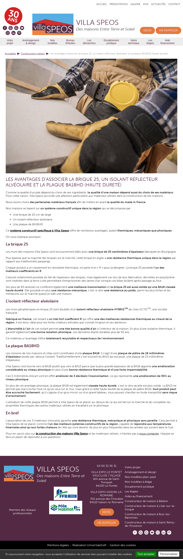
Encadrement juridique (111, 42)
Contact (174, 4)
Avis (146, 4)
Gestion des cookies (123, 545)
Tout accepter (146, 554)
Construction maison (33, 53)
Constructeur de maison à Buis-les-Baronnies (148, 515)
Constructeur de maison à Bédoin (146, 501)
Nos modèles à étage (138, 481)
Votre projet (10, 42)
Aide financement (167, 42)
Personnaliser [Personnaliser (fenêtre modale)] (169, 554)
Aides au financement (138, 496)
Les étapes (150, 42)
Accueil (102, 4)
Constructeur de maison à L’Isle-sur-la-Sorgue (150, 507)
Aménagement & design (30, 42)
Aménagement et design (140, 472)
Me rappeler (168, 30)
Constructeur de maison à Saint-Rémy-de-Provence (150, 524)
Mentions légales (58, 545)
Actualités (158, 4)
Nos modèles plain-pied (140, 477)
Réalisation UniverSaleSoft (89, 545)
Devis (147, 30)
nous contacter (149, 433)
